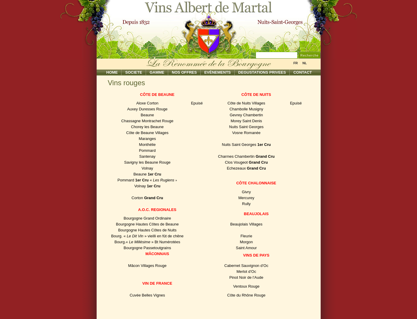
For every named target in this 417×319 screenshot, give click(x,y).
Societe (133, 72)
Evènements (217, 72)
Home (112, 72)
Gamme (157, 72)
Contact (302, 72)
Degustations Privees (262, 72)
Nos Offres (184, 72)
